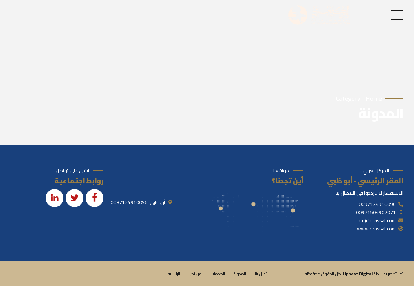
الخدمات (218, 274)
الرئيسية (174, 274)
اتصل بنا (261, 274)
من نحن (195, 274)
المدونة (240, 274)
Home (374, 99)
